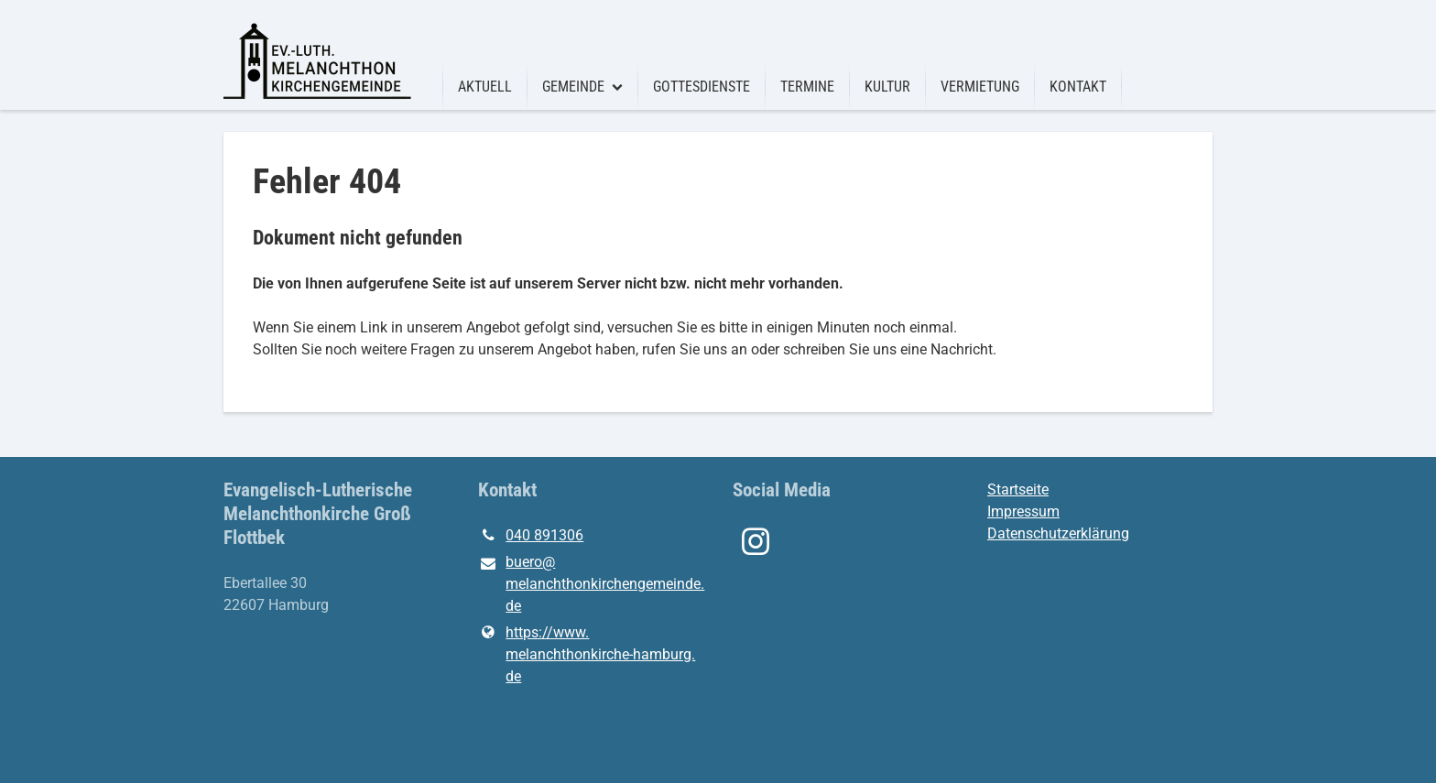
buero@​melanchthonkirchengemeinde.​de (590, 585)
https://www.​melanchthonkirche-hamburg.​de (586, 655)
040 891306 (530, 536)
